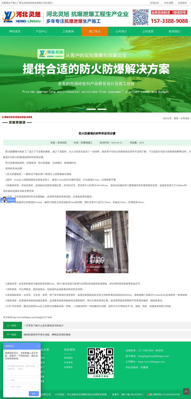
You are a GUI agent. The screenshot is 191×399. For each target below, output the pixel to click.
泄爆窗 (41, 381)
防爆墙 (41, 358)
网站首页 (15, 31)
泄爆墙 (41, 362)
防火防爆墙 (11, 151)
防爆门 (41, 367)
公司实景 (148, 31)
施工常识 (94, 31)
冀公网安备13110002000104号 (165, 394)
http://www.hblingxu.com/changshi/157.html (32, 317)
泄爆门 (41, 372)
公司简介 (121, 31)
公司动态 (185, 118)
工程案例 (68, 31)
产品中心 (41, 31)
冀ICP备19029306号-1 (132, 394)
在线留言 (182, 3)
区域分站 (154, 3)
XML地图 (168, 3)
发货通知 (68, 358)
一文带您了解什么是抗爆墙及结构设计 (44, 325)
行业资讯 (68, 362)
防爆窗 (41, 376)
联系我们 (174, 31)
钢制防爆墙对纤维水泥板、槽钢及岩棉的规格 (47, 334)
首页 (176, 118)
